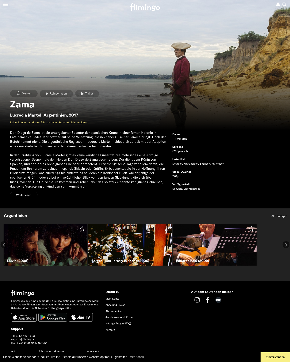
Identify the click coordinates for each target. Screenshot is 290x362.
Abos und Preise (115, 305)
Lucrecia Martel (25, 115)
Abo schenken (113, 311)
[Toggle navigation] (5, 4)
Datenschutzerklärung (51, 351)
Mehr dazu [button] (137, 357)
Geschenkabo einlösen (119, 317)
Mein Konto (112, 298)
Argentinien (55, 115)
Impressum (92, 351)
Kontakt (110, 329)
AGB (13, 351)
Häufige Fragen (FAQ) (118, 323)
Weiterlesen (24, 195)
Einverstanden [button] (275, 357)
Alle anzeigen (279, 216)
